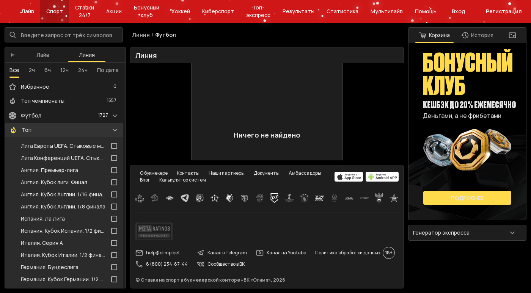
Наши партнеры (227, 173)
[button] (13, 55)
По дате (108, 70)
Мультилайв (387, 11)
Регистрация (504, 11)
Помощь (426, 11)
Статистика (342, 11)
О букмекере (154, 173)
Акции (114, 11)
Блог (145, 180)
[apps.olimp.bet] (349, 177)
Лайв (27, 11)
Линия (87, 54)
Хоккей (180, 11)
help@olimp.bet (157, 252)
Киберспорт (218, 11)
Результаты (298, 11)
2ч (32, 70)
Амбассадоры (305, 173)
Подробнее (467, 198)
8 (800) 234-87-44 (161, 264)
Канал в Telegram (222, 252)
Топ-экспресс (258, 11)
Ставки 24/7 (84, 11)
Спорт (54, 11)
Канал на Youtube (281, 252)
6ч (47, 70)
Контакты (188, 173)
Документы (267, 173)
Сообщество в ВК (221, 264)
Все (14, 70)
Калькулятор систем (182, 180)
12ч (64, 70)
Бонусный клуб (146, 11)
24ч (83, 70)
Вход (458, 11)
